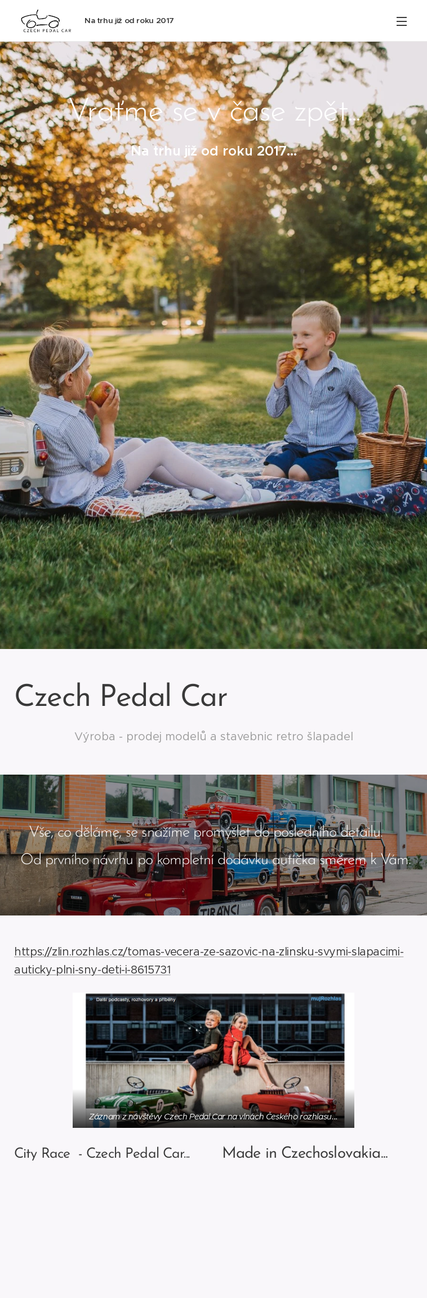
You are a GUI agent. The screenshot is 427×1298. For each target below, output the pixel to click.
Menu (402, 21)
